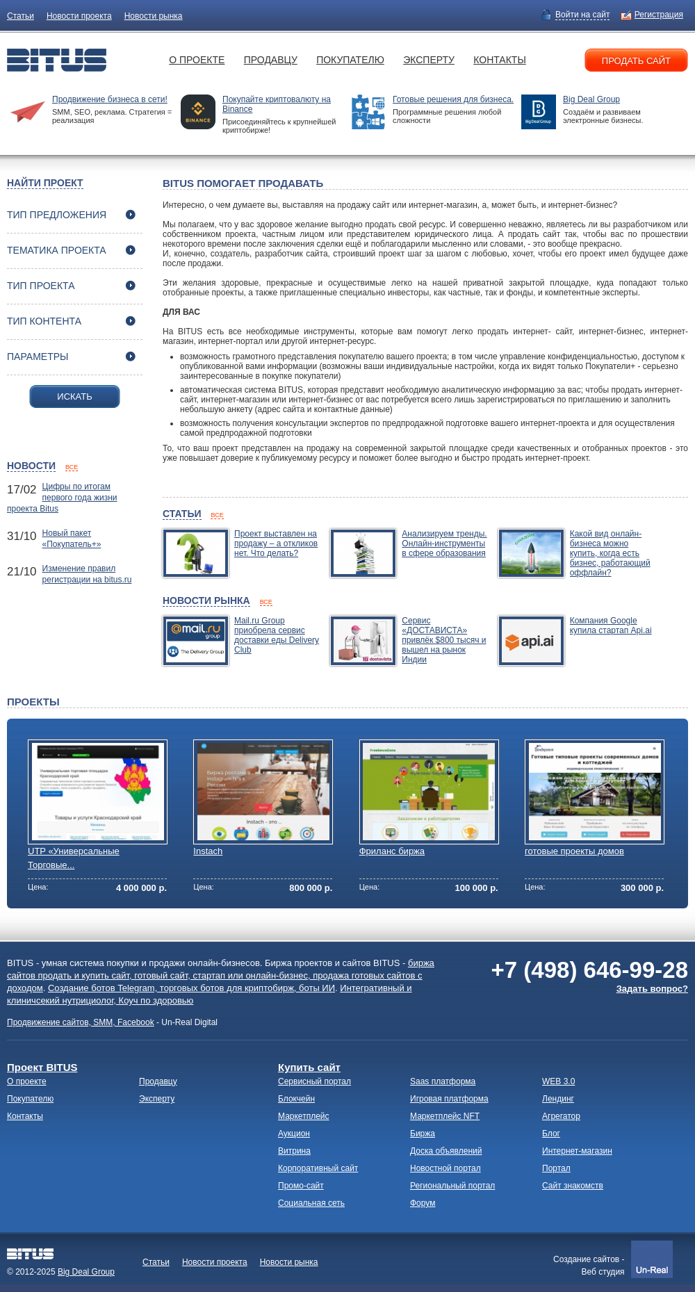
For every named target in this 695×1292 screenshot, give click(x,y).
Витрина (294, 1151)
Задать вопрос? (652, 988)
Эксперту (429, 59)
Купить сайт (309, 1067)
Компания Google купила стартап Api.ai (611, 625)
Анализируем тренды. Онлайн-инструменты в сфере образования (444, 543)
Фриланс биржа (392, 851)
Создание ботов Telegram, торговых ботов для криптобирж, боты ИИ (191, 988)
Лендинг (558, 1099)
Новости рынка (153, 16)
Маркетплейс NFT (445, 1116)
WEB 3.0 (558, 1081)
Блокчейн (296, 1099)
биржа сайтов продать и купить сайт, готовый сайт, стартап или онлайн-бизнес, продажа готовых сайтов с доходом (220, 975)
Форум (422, 1203)
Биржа (422, 1133)
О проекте (196, 59)
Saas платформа (442, 1081)
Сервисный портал (314, 1081)
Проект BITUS (42, 1067)
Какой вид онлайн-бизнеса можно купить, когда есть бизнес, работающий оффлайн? (610, 553)
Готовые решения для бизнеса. (453, 99)
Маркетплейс (303, 1116)
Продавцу (270, 59)
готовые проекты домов (574, 851)
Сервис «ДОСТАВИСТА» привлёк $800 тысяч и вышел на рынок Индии (444, 640)
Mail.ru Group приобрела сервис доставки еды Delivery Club (276, 635)
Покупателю (350, 59)
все (71, 467)
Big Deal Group (591, 99)
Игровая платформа (449, 1099)
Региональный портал (452, 1186)
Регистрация (659, 14)
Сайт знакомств (572, 1186)
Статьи (20, 16)
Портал (556, 1168)
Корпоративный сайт (318, 1168)
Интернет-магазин (577, 1151)
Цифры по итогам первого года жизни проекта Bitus (62, 498)
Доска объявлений (446, 1151)
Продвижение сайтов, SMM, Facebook (80, 1022)
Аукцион (294, 1133)
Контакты (499, 59)
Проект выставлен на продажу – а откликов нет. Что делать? (276, 543)
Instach (207, 851)
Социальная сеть (311, 1203)
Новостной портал (445, 1168)
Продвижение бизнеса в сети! (109, 99)
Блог (551, 1133)
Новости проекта (79, 16)
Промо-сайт (301, 1186)
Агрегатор (561, 1116)
